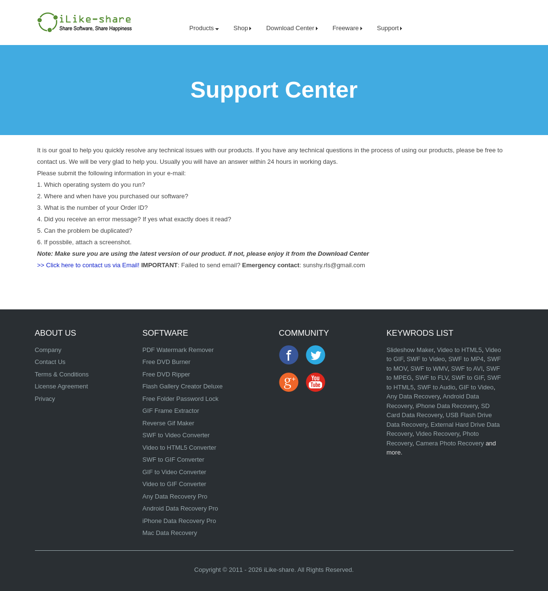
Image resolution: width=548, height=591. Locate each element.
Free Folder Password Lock (181, 398)
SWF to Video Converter (176, 435)
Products (204, 28)
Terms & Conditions (62, 374)
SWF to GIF (467, 377)
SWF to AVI (466, 368)
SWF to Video (425, 359)
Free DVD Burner (166, 361)
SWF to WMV (429, 368)
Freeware (347, 28)
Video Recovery (437, 433)
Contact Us (50, 361)
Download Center (291, 28)
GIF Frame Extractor (171, 410)
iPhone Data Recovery (447, 405)
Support (390, 28)
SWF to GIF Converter (173, 459)
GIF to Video (476, 387)
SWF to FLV (431, 377)
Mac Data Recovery (170, 532)
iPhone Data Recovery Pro (179, 520)
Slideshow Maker (410, 349)
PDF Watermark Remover (178, 349)
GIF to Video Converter (174, 472)
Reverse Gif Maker (168, 423)
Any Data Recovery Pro (175, 496)
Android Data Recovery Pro (180, 508)
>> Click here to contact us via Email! (88, 265)
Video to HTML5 (459, 349)
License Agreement (61, 386)
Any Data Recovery (413, 396)
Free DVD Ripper (166, 374)
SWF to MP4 (466, 359)
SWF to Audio (436, 387)
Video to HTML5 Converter (179, 447)
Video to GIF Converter (174, 484)
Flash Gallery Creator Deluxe (183, 386)
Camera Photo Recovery (450, 443)
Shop (242, 28)
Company (48, 349)
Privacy (45, 398)
